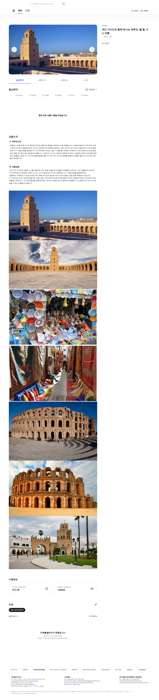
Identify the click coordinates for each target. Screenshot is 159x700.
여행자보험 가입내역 (89, 669)
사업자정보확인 (33, 681)
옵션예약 (20, 80)
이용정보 (64, 80)
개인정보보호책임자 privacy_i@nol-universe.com (133, 682)
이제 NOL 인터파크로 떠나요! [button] (42, 4)
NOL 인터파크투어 (17, 610)
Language (142, 669)
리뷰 (86, 80)
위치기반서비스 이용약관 (58, 669)
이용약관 (25, 669)
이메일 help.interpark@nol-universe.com (88, 681)
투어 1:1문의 (68, 684)
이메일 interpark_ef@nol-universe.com (130, 681)
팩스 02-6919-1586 (69, 681)
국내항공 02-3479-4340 (86, 682)
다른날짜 (91, 89)
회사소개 (14, 669)
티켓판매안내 (105, 669)
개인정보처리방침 (39, 669)
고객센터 (129, 670)
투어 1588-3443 (69, 679)
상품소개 (42, 80)
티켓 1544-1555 (79, 679)
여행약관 (74, 669)
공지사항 (118, 669)
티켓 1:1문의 (76, 684)
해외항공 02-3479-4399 (71, 682)
